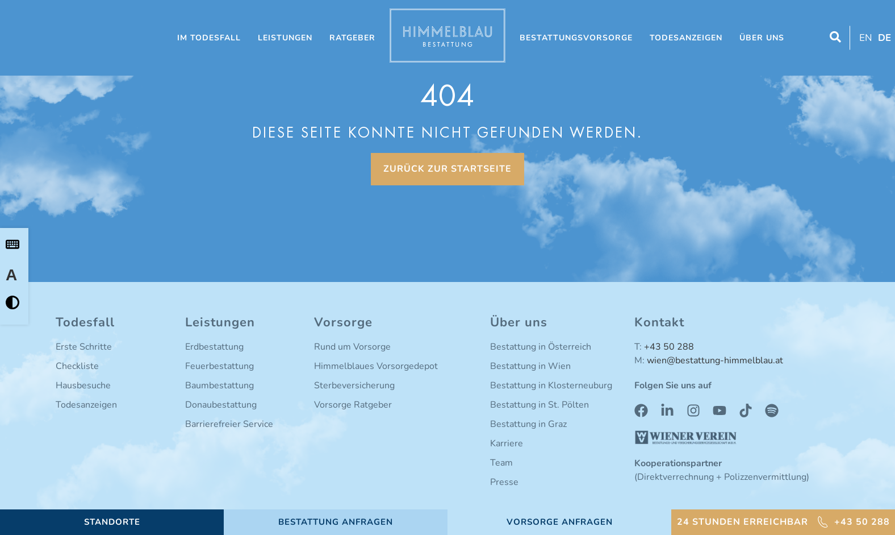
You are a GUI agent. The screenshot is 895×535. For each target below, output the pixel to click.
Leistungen (285, 37)
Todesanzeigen (686, 37)
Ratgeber (352, 37)
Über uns (761, 37)
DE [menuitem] (884, 37)
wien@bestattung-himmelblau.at (715, 360)
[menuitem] (864, 38)
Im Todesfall (209, 37)
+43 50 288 (669, 347)
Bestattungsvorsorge (576, 37)
